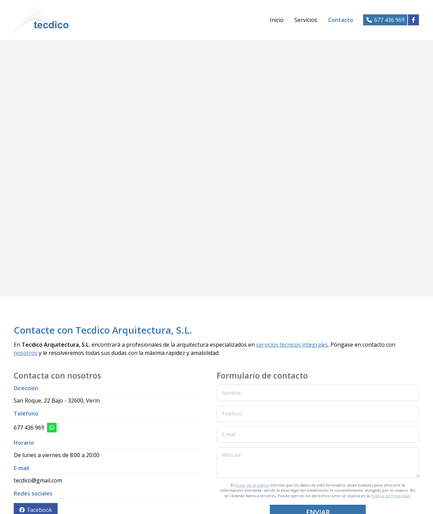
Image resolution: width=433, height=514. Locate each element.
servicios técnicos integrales (292, 344)
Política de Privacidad (390, 495)
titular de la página (252, 485)
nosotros (25, 353)
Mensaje (231, 455)
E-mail (229, 434)
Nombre (231, 393)
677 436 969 (29, 427)
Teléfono (232, 413)
